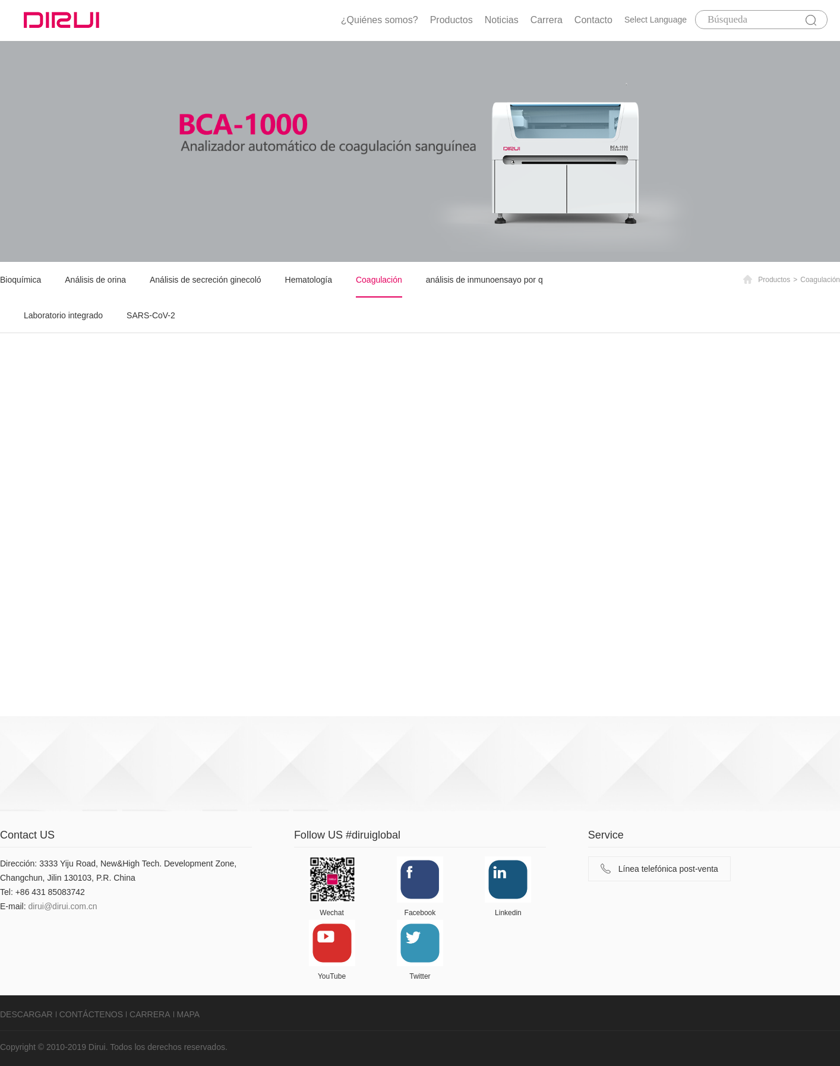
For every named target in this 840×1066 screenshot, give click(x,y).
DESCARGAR (26, 1014)
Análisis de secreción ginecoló (205, 279)
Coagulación (379, 279)
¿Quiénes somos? (379, 20)
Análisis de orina (95, 279)
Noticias (502, 20)
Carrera (546, 20)
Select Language (655, 19)
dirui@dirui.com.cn (62, 906)
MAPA (188, 1014)
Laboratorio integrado (63, 315)
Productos (451, 20)
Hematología (308, 279)
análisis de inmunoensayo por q (484, 279)
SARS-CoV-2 (151, 315)
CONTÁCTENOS (91, 1014)
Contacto (593, 20)
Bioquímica (20, 279)
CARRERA (150, 1014)
